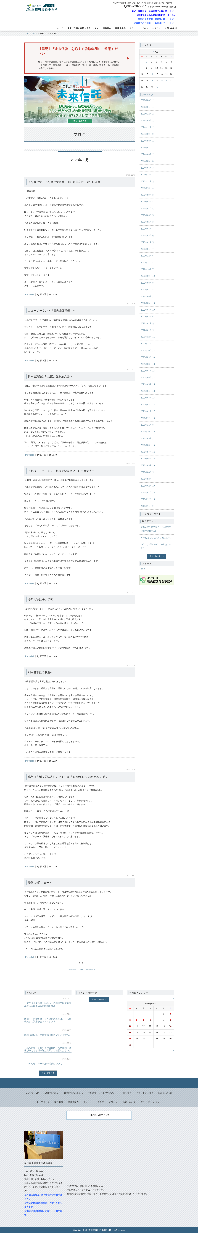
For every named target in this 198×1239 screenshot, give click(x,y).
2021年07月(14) (148, 371)
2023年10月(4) (147, 188)
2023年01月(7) (147, 249)
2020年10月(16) (148, 431)
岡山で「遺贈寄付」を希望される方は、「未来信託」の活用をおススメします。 (48, 1020)
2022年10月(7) (147, 269)
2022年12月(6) (147, 256)
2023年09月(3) (147, 195)
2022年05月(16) (148, 303)
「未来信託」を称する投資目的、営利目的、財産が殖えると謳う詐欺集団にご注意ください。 (48, 1053)
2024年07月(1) (147, 147)
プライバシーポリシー (151, 1108)
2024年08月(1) (147, 141)
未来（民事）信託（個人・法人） (83, 28)
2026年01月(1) (147, 107)
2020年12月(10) (148, 418)
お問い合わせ (171, 28)
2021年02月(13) (148, 404)
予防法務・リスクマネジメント (102, 1098)
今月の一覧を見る (99, 1000)
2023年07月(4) (147, 208)
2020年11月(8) (147, 425)
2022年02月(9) (147, 323)
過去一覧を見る (156, 556)
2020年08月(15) (148, 445)
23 (152, 80)
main (81, 969)
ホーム (60, 28)
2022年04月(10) (148, 310)
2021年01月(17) (148, 411)
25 (161, 80)
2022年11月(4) (147, 262)
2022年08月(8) (147, 283)
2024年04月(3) (147, 168)
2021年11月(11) (148, 344)
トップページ (43, 1108)
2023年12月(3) (147, 175)
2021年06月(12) (148, 377)
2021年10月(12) (148, 350)
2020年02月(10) (148, 486)
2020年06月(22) (148, 459)
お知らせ (156, 28)
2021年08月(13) (148, 364)
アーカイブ (148, 94)
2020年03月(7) (147, 479)
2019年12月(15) (148, 499)
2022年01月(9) (147, 330)
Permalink (30, 295)
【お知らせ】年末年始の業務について (44, 1069)
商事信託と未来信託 (73, 1098)
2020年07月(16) (148, 452)
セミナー (134, 28)
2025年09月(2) (147, 120)
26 (166, 80)
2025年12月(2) (147, 114)
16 (152, 74)
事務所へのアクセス (99, 1121)
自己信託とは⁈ (165, 1098)
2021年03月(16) (148, 398)
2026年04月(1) (147, 100)
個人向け (127, 1098)
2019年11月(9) (147, 506)
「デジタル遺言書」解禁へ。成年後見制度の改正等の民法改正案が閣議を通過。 (48, 1004)
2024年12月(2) (147, 127)
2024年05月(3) (147, 161)
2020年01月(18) (148, 492)
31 (156, 87)
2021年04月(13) (148, 391)
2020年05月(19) (148, 465)
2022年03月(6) (147, 317)
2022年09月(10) (148, 276)
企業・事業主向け (144, 1098)
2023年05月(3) (147, 222)
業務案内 (107, 28)
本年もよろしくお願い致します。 (156, 538)
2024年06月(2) (147, 154)
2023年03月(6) (147, 235)
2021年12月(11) (148, 337)
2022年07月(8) (147, 289)
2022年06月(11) (148, 296)
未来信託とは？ (51, 1098)
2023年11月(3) (147, 181)
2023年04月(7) (147, 229)
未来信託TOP (32, 1098)
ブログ (145, 28)
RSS (143, 569)
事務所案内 (120, 28)
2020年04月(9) (147, 472)
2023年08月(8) (147, 202)
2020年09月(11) (148, 438)
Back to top (99, 1088)
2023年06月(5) (147, 215)
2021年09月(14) (148, 357)
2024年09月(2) (147, 134)
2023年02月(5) (147, 242)
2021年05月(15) (148, 384)
